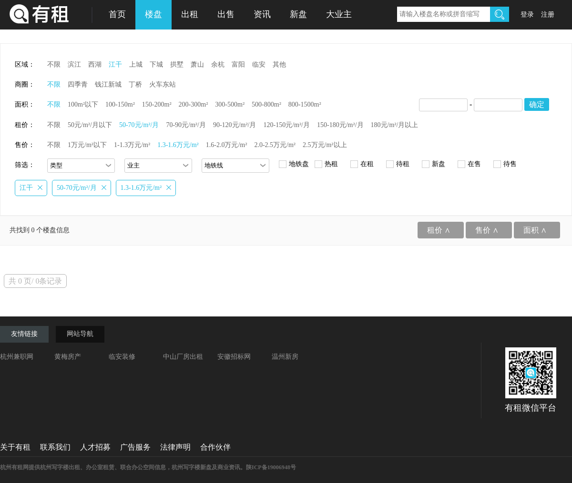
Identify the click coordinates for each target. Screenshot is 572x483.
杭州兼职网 (16, 356)
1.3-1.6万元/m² (178, 144)
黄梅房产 (67, 356)
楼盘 (153, 14)
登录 (527, 14)
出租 (189, 14)
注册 (547, 14)
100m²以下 (83, 104)
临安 (259, 64)
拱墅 (177, 64)
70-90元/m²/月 (186, 124)
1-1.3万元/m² (132, 144)
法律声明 (175, 447)
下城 (156, 64)
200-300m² (193, 104)
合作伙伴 (215, 447)
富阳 (238, 64)
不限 (54, 64)
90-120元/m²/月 (234, 124)
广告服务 (135, 447)
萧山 (197, 64)
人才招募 (95, 447)
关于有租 (15, 447)
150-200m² (157, 104)
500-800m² (266, 104)
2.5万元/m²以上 (325, 144)
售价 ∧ (487, 230)
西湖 (95, 64)
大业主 (339, 14)
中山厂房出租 (183, 356)
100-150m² (120, 104)
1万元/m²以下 (87, 144)
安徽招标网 (234, 356)
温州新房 (285, 356)
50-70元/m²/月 (139, 124)
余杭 (218, 64)
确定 (536, 104)
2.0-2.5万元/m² (275, 144)
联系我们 (55, 447)
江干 (115, 64)
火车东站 (162, 84)
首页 (117, 14)
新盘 (298, 14)
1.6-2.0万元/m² (226, 144)
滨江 (74, 64)
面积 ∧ (535, 230)
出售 (226, 14)
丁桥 (135, 84)
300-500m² (230, 104)
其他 (279, 64)
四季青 (78, 84)
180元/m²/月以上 (395, 124)
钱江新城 (108, 84)
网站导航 (80, 333)
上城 (136, 64)
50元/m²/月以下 (90, 124)
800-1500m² (304, 104)
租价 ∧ (438, 230)
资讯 (262, 14)
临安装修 (122, 356)
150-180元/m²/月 (340, 124)
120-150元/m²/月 (286, 124)
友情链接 (24, 333)
